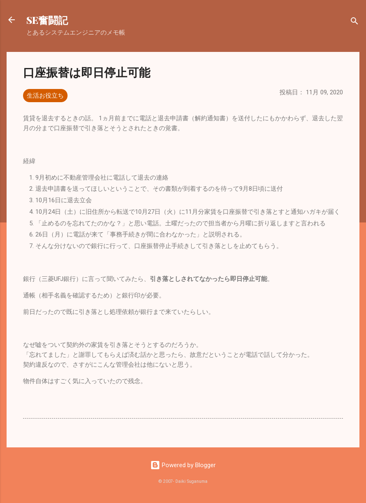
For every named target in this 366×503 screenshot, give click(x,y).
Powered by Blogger (183, 465)
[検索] (354, 22)
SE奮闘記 (47, 19)
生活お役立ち (45, 95)
